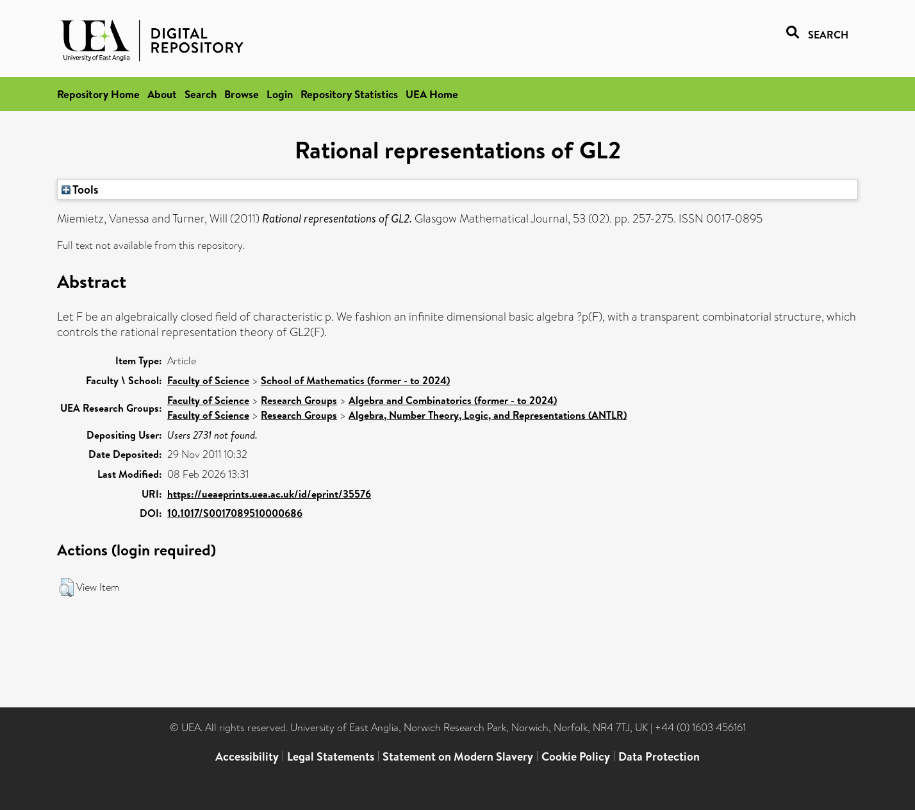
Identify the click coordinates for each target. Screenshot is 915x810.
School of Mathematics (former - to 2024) (355, 380)
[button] (66, 587)
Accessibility (247, 756)
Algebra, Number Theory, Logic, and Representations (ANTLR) (488, 415)
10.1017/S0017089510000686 (234, 513)
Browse (241, 94)
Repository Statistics (349, 94)
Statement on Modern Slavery (458, 756)
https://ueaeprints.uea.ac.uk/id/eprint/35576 (269, 494)
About (162, 94)
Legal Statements (330, 756)
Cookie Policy (575, 756)
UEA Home (432, 94)
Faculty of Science (208, 380)
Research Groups (299, 400)
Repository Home (98, 94)
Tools (80, 189)
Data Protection (659, 756)
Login (280, 94)
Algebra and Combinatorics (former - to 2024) (453, 400)
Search (201, 94)
